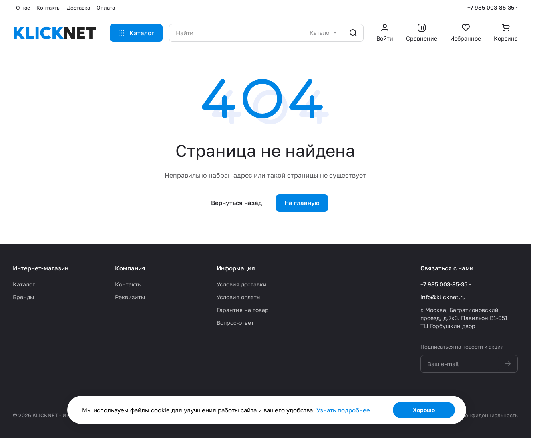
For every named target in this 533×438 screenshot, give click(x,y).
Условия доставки (242, 284)
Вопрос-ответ (235, 322)
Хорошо (424, 409)
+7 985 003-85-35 (490, 7)
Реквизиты (130, 297)
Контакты (128, 284)
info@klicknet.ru (442, 297)
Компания (130, 268)
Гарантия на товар (243, 309)
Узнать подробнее (343, 410)
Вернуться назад (236, 202)
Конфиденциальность (489, 415)
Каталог (24, 284)
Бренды (23, 297)
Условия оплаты (239, 297)
